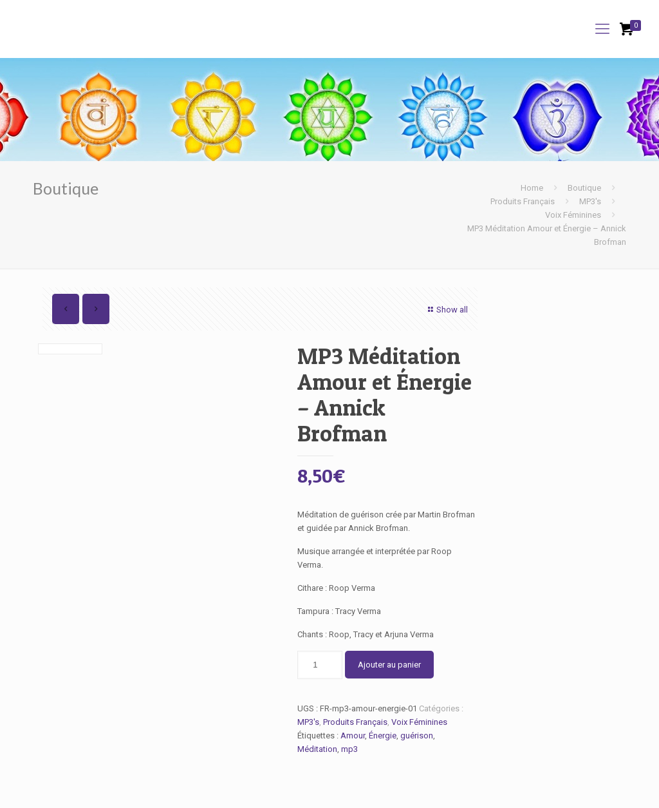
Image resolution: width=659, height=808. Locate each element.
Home (532, 188)
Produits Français (522, 201)
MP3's (590, 201)
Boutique (584, 188)
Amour (352, 735)
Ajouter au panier (389, 664)
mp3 (349, 749)
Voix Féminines (573, 215)
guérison (416, 735)
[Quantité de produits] (319, 665)
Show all (446, 309)
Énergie (382, 735)
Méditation (317, 749)
